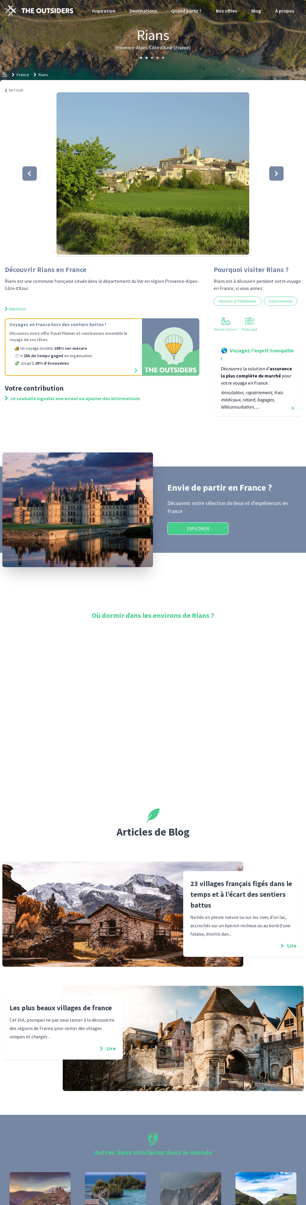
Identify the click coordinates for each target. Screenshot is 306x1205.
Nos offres (226, 11)
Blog (256, 11)
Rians (43, 74)
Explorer (198, 529)
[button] (152, 173)
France (23, 74)
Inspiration (103, 11)
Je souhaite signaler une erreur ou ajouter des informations (72, 398)
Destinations (143, 11)
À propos (284, 11)
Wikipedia (15, 309)
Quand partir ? (186, 11)
